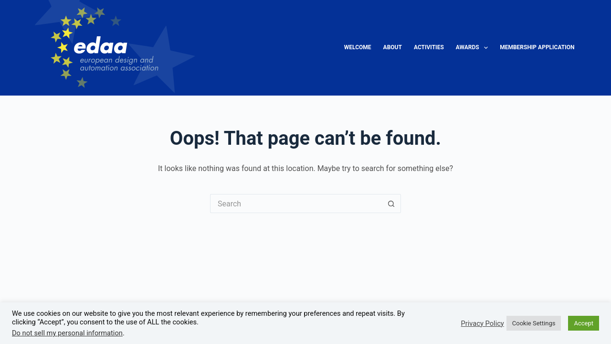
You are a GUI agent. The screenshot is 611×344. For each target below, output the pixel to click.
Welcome (357, 47)
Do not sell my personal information (67, 333)
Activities (429, 47)
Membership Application (537, 47)
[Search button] (391, 203)
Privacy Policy (482, 323)
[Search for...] (296, 203)
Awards (474, 48)
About (392, 47)
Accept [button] (583, 323)
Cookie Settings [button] (534, 323)
